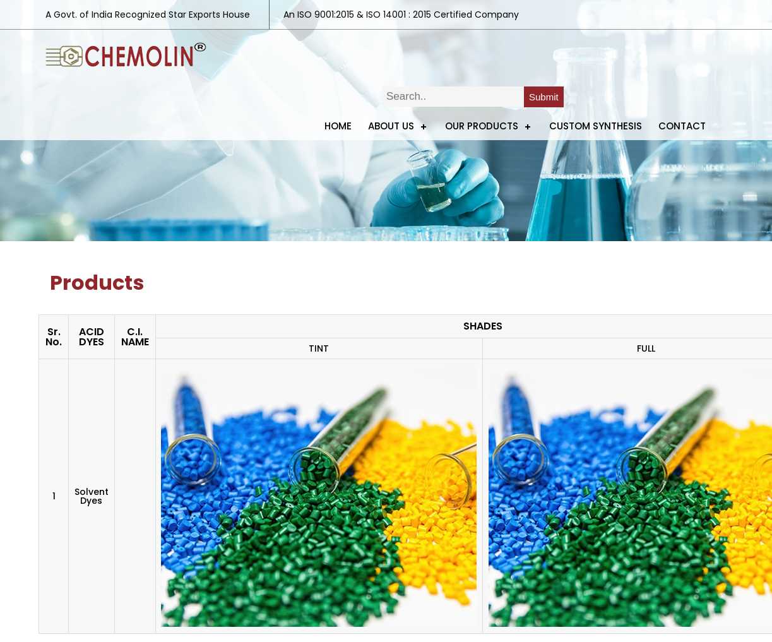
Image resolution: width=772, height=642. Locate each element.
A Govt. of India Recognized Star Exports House (147, 14)
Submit (544, 97)
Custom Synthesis (595, 126)
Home (338, 126)
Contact (682, 126)
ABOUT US (391, 126)
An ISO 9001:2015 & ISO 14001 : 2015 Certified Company (401, 14)
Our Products (481, 126)
